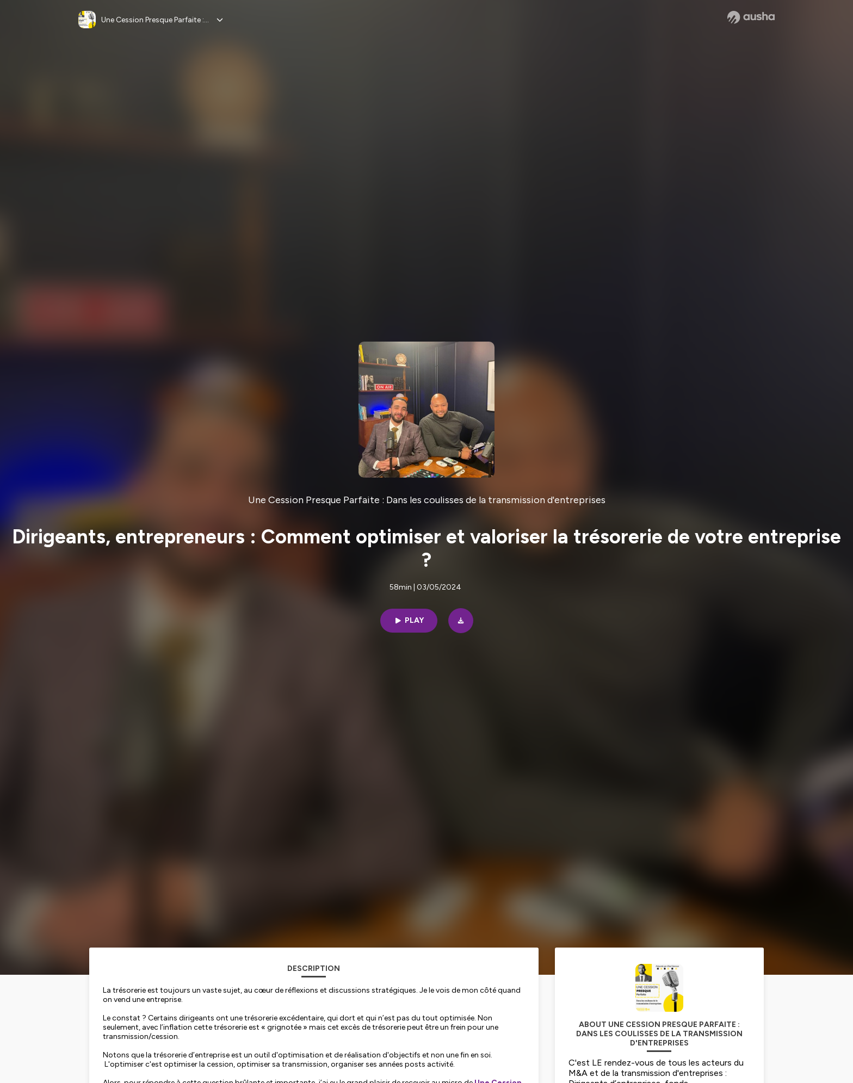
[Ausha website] (751, 17)
